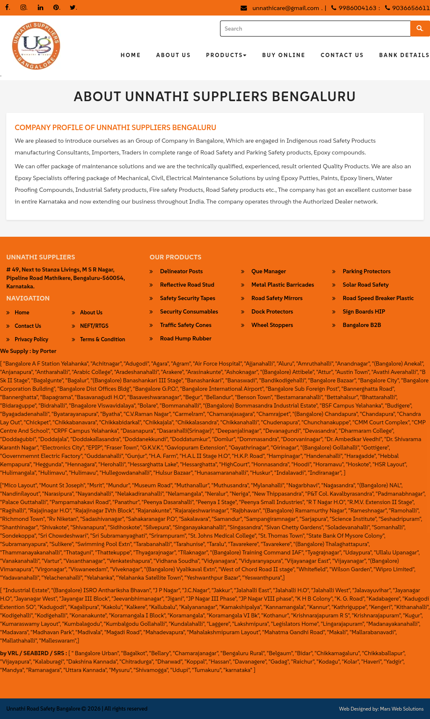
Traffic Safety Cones (185, 325)
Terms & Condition (102, 340)
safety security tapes (187, 298)
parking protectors (367, 272)
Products (226, 55)
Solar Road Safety (365, 285)
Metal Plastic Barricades (283, 285)
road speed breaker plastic (378, 298)
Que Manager (269, 272)
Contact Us (342, 55)
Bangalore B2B (362, 325)
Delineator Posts (181, 272)
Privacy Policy (31, 340)
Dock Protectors (272, 312)
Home (131, 55)
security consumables (189, 312)
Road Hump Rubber (185, 339)
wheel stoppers (272, 325)
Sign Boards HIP (364, 312)
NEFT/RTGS (94, 326)
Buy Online (284, 55)
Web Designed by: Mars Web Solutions (381, 709)
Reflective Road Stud (187, 285)
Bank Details (404, 55)
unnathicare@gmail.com (285, 8)
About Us (173, 55)
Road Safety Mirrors (277, 298)
